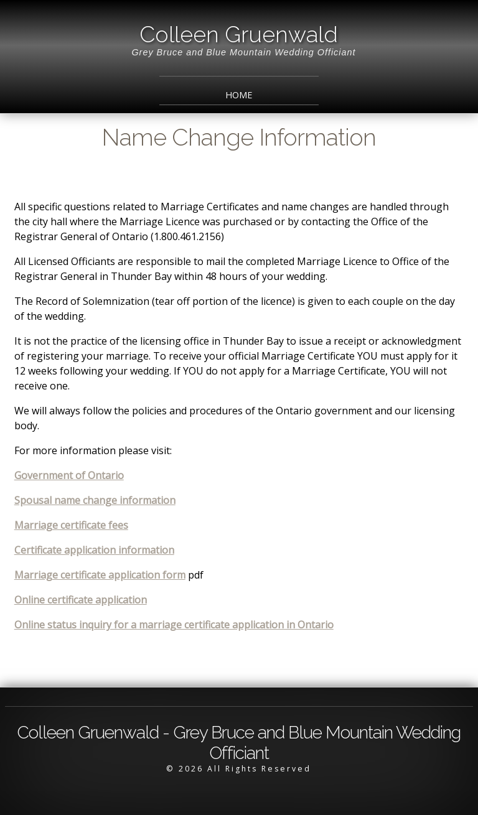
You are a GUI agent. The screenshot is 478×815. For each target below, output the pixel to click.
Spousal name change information (95, 500)
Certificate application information (94, 550)
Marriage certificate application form (99, 575)
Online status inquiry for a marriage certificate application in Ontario (174, 624)
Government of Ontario (69, 475)
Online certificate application (80, 600)
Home (238, 95)
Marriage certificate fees (71, 525)
